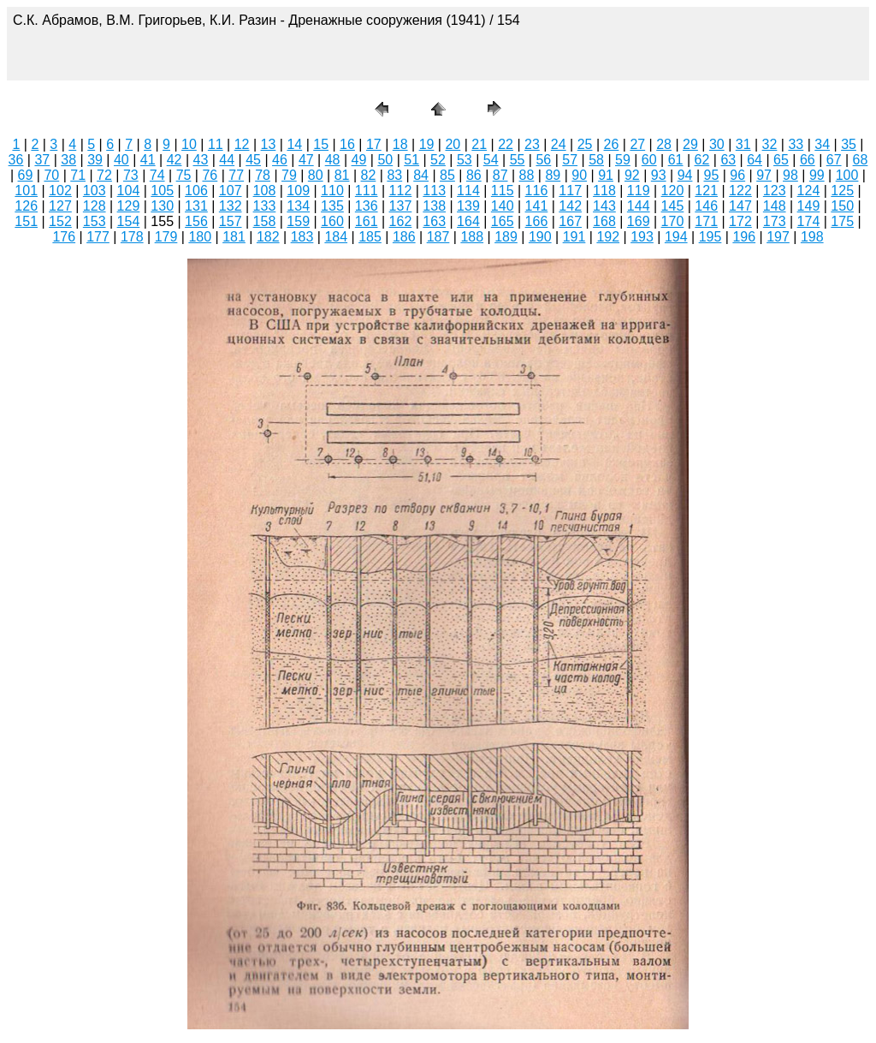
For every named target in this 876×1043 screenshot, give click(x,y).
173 (774, 221)
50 (385, 159)
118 (604, 190)
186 (404, 236)
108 (264, 190)
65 (781, 159)
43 (201, 159)
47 (306, 159)
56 (543, 159)
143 (604, 206)
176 (63, 236)
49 (359, 159)
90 (579, 175)
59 (622, 159)
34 (822, 144)
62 (702, 159)
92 (632, 175)
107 (230, 190)
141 (536, 206)
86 (474, 175)
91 (605, 175)
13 (268, 144)
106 (196, 190)
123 (774, 190)
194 (676, 236)
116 (536, 190)
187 (438, 236)
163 (434, 221)
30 (717, 144)
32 (770, 144)
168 (604, 221)
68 (860, 159)
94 (685, 175)
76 (209, 175)
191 (574, 236)
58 (596, 159)
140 (502, 206)
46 (279, 159)
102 (60, 190)
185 (370, 236)
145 (672, 206)
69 (25, 175)
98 (790, 175)
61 (676, 159)
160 (332, 221)
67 (834, 159)
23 (532, 144)
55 (517, 159)
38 (68, 159)
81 (342, 175)
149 (808, 206)
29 (690, 144)
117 (570, 190)
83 (394, 175)
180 (199, 236)
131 (196, 206)
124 (808, 190)
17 (374, 144)
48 (332, 159)
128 (94, 206)
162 (400, 221)
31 (743, 144)
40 (121, 159)
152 (60, 221)
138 (434, 206)
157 (230, 221)
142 (570, 206)
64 (754, 159)
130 (162, 206)
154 (128, 221)
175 (842, 221)
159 (298, 221)
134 (298, 206)
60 (649, 159)
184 (335, 236)
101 (26, 190)
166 (536, 221)
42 (174, 159)
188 (471, 236)
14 (294, 144)
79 (289, 175)
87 (500, 175)
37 (42, 159)
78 (262, 175)
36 (16, 159)
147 (740, 206)
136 (366, 206)
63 (728, 159)
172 (740, 221)
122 (740, 190)
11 (215, 144)
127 (60, 206)
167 (570, 221)
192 (607, 236)
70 (51, 175)
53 (464, 159)
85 (447, 175)
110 (332, 190)
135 (332, 206)
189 (506, 236)
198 (812, 236)
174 (808, 221)
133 (264, 206)
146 (706, 206)
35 (848, 144)
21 (479, 144)
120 (672, 190)
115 (502, 190)
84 (421, 175)
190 (540, 236)
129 (128, 206)
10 (189, 144)
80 (315, 175)
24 (558, 144)
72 (104, 175)
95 (711, 175)
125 (842, 190)
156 (196, 221)
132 (230, 206)
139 (468, 206)
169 (638, 221)
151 (26, 221)
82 (368, 175)
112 (400, 190)
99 (817, 175)
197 (778, 236)
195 (710, 236)
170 (672, 221)
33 (795, 144)
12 (242, 144)
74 (157, 175)
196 (743, 236)
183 (302, 236)
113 (434, 190)
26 (611, 144)
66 (807, 159)
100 (847, 175)
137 (400, 206)
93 (658, 175)
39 (95, 159)
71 (78, 175)
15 (320, 144)
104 (128, 190)
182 (268, 236)
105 (162, 190)
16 (347, 144)
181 (234, 236)
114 (468, 190)
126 (26, 206)
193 (642, 236)
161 (366, 221)
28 (664, 144)
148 (774, 206)
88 (527, 175)
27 (637, 144)
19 (427, 144)
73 (131, 175)
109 (298, 190)
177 (98, 236)
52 (438, 159)
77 (236, 175)
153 (94, 221)
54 (491, 159)
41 (148, 159)
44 (226, 159)
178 (132, 236)
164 (468, 221)
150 (842, 206)
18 (400, 144)
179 (166, 236)
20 (452, 144)
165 (502, 221)
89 (552, 175)
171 (706, 221)
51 (411, 159)
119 (638, 190)
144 (638, 206)
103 (94, 190)
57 (569, 159)
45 (253, 159)
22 (505, 144)
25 (585, 144)
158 (264, 221)
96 (737, 175)
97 (764, 175)
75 (184, 175)
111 (366, 190)
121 (706, 190)
